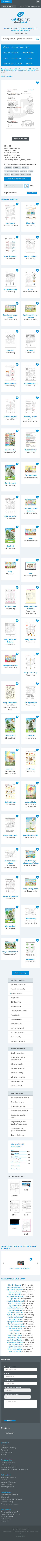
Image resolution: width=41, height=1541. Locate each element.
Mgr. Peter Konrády (15, 1328)
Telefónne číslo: (9, 1380)
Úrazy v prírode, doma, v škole (26, 70)
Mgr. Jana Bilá (15, 1299)
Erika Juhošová (15, 1331)
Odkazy (29, 58)
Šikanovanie (5, 1497)
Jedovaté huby (10, 802)
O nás (5, 58)
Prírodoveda (7, 70)
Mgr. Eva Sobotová (15, 1319)
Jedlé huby (10, 769)
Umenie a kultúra (17, 1081)
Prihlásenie (6, 1)
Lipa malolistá (10, 926)
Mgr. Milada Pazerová (15, 1308)
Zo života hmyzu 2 (10, 417)
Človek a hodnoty (17, 1073)
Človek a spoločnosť (18, 1068)
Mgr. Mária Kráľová (15, 1310)
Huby (31, 538)
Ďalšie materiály (20, 973)
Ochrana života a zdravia (19, 1111)
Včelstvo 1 (10, 350)
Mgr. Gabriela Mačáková (15, 1340)
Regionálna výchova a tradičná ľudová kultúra (19, 1123)
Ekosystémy (30, 223)
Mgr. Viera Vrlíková (15, 1305)
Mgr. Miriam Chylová (15, 1335)
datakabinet (9, 1433)
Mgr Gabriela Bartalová (15, 1342)
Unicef (3, 1480)
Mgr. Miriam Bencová (15, 1347)
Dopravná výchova (17, 1135)
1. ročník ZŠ (8, 167)
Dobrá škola (28, 53)
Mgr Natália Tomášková (15, 1296)
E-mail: (6, 1374)
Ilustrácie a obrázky (17, 1032)
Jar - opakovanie (31, 703)
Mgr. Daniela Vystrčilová (15, 1289)
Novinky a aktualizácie (18, 984)
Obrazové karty (16, 1019)
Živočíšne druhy (30, 450)
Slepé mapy (15, 998)
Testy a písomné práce (19, 1011)
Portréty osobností (17, 1028)
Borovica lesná (10, 483)
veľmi (12, 1150)
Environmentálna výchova (20, 1097)
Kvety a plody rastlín (10, 896)
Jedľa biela (31, 736)
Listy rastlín (30, 959)
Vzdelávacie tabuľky (18, 989)
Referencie (17, 58)
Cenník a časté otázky (12, 64)
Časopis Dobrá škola (8, 1462)
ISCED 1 (29, 69)
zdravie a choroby (26, 174)
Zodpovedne (5, 1519)
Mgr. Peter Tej (15, 1333)
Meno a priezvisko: (10, 1367)
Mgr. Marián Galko (14, 1294)
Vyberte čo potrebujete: (11, 1394)
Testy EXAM (15, 1015)
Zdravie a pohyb (16, 1086)
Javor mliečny (10, 736)
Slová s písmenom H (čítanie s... (21, 1268)
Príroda (14, 70)
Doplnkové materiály (18, 1041)
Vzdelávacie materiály (8, 1448)
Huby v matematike (10, 703)
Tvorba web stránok (7, 1531)
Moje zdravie (9, 186)
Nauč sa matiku (6, 1516)
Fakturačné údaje (7, 1452)
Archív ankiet (14, 1169)
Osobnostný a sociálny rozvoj (19, 1116)
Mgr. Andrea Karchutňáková (15, 1326)
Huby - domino (10, 606)
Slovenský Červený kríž (9, 1477)
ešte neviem (14, 1156)
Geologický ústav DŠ (8, 1482)
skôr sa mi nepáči (16, 1159)
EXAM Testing (6, 1484)
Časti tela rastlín (31, 475)
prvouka (31, 171)
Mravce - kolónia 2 (10, 289)
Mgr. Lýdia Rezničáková (15, 1322)
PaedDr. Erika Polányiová (15, 1301)
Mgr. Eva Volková (15, 1351)
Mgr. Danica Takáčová (15, 1317)
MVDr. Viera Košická (15, 1349)
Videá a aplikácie (17, 993)
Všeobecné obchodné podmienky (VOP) (14, 1469)
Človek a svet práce (18, 1077)
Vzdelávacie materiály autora (17, 178)
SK (38, 1)
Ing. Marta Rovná (15, 1292)
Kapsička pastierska (30, 835)
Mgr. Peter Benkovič (15, 1303)
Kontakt (29, 64)
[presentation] (21, 1413)
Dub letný (10, 546)
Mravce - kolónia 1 (30, 256)
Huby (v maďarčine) (10, 665)
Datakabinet (4, 69)
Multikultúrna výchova (18, 1106)
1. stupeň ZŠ (16, 167)
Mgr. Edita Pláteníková (14, 1287)
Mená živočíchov (10, 256)
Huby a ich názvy (30, 673)
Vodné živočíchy (10, 383)
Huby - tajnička (30, 639)
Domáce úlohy (16, 1037)
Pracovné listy (16, 1006)
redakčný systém (19, 1531)
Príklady (4, 1521)
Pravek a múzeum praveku (10, 1504)
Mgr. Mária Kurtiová (15, 1344)
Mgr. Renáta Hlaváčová (15, 1315)
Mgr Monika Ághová (15, 1338)
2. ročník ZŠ (25, 167)
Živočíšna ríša (10, 450)
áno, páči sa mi (15, 1153)
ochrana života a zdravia (12, 171)
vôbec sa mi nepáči (16, 1161)
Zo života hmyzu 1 (30, 383)
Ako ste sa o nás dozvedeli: (13, 1387)
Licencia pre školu (11, 53)
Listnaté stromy (30, 918)
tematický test (15, 174)
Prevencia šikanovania (8, 1512)
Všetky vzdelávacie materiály (16, 47)
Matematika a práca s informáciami (18, 1059)
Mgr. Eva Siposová (14, 1285)
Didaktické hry (16, 1002)
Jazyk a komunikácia (18, 1053)
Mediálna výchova (17, 1102)
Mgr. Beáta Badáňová (15, 1312)
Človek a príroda (17, 1064)
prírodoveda (23, 171)
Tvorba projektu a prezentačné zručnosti (18, 1129)
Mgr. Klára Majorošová (15, 1324)
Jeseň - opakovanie (10, 835)
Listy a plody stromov (10, 952)
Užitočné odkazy (6, 1465)
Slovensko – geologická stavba (11, 1499)
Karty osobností (16, 1024)
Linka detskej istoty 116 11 (10, 1514)
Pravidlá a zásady (7, 1502)
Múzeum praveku (7, 1487)
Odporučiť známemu (20, 139)
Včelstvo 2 (30, 350)
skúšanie (7, 174)
